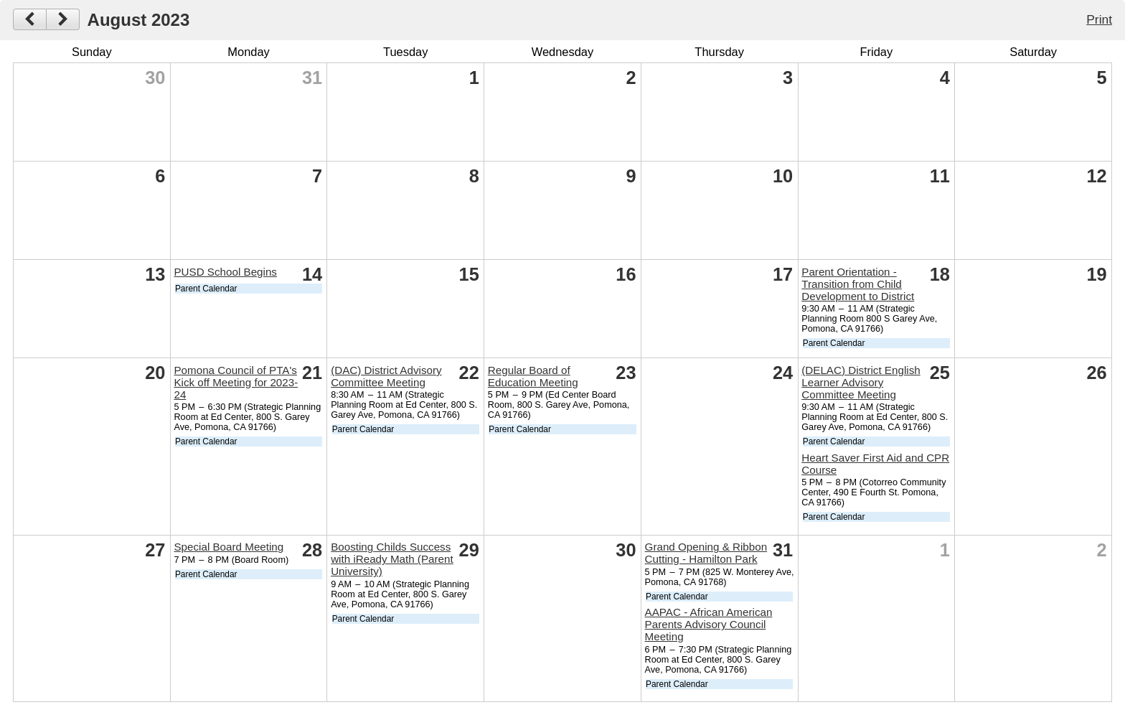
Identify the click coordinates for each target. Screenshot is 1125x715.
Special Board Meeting (228, 547)
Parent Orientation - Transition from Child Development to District (857, 284)
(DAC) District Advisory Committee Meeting (386, 376)
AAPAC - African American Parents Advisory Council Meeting (709, 624)
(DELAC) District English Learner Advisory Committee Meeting (860, 382)
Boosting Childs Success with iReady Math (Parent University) (392, 559)
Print (1099, 19)
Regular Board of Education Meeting (533, 376)
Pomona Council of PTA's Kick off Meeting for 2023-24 (236, 382)
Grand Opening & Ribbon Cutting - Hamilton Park (706, 553)
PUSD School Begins (225, 272)
